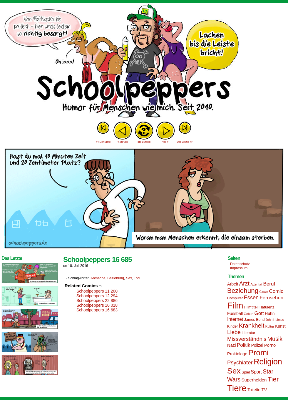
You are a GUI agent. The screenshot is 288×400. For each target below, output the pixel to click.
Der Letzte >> (185, 141)
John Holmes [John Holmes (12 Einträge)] (275, 319)
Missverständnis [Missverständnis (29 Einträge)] (246, 339)
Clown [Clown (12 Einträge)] (263, 291)
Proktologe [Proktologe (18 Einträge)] (237, 353)
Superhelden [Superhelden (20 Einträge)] (254, 379)
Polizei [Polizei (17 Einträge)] (257, 345)
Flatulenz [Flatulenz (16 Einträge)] (266, 307)
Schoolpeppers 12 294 (97, 295)
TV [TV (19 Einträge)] (264, 389)
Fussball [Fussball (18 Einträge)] (235, 313)
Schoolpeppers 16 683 (97, 310)
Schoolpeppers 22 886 (97, 300)
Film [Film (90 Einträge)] (235, 305)
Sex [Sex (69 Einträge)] (234, 370)
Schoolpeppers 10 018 (97, 305)
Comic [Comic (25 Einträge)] (276, 291)
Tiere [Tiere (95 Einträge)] (237, 388)
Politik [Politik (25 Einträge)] (243, 345)
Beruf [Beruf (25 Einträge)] (269, 284)
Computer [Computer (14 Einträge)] (235, 298)
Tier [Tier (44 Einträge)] (273, 379)
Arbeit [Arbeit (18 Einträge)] (232, 284)
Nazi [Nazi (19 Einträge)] (231, 345)
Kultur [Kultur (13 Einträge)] (269, 326)
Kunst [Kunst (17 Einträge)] (280, 326)
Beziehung (115, 278)
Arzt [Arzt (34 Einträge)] (244, 283)
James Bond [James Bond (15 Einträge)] (254, 320)
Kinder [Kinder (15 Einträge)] (232, 326)
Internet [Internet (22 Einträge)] (235, 319)
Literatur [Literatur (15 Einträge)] (248, 333)
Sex (129, 278)
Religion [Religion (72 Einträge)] (268, 361)
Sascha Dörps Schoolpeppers (144, 62)
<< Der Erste (103, 141)
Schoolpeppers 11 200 (97, 291)
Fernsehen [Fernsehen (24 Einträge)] (272, 298)
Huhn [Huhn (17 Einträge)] (269, 313)
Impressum (238, 268)
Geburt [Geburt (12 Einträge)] (249, 314)
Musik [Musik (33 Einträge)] (274, 339)
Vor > (165, 141)
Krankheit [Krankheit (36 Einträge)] (251, 325)
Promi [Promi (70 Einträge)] (258, 352)
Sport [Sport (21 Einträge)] (256, 371)
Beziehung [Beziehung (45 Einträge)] (242, 290)
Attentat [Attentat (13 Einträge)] (256, 284)
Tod (137, 278)
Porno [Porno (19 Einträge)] (270, 345)
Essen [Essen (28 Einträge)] (251, 298)
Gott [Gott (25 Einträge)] (259, 313)
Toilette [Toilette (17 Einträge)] (253, 389)
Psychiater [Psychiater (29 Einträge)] (240, 362)
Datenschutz (240, 264)
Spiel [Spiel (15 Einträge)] (246, 372)
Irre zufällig (144, 141)
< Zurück (122, 141)
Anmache (98, 278)
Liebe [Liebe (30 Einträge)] (234, 332)
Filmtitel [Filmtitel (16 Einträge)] (251, 307)
